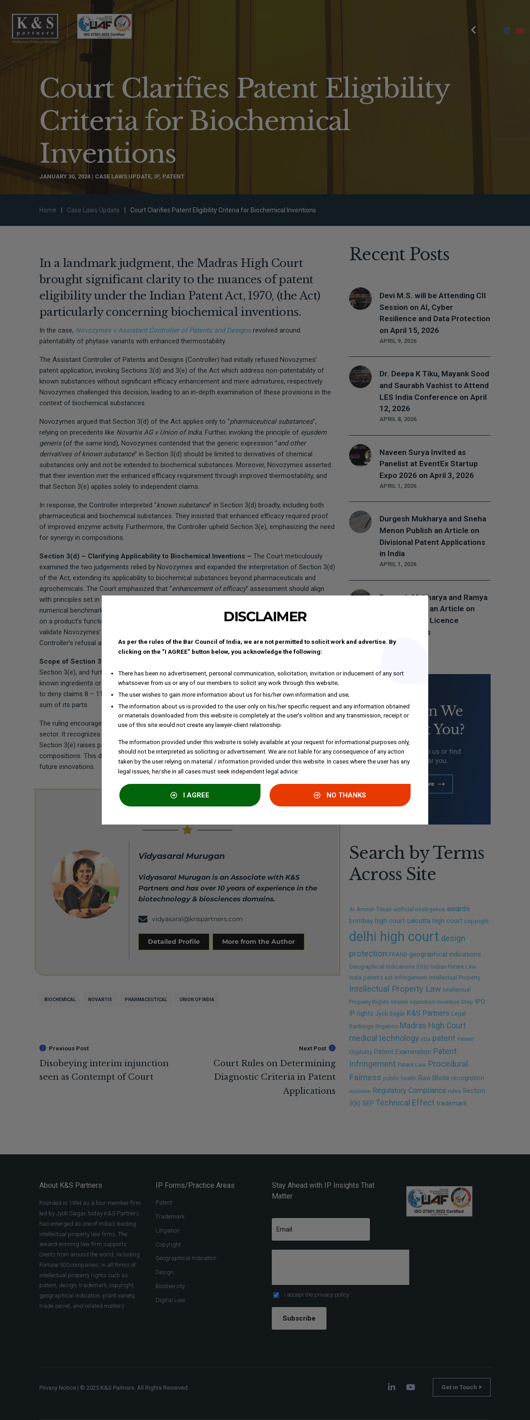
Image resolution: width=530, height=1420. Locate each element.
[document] (265, 710)
